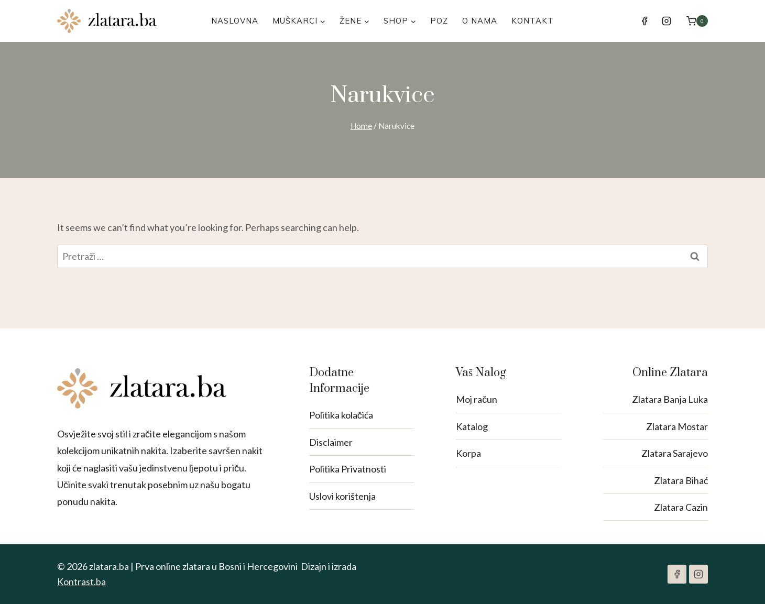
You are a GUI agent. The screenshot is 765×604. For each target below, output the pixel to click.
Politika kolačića (341, 415)
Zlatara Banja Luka (670, 399)
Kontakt (532, 21)
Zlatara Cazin (681, 507)
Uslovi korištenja (342, 496)
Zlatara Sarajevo (674, 453)
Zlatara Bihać (681, 480)
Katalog (472, 426)
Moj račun (476, 399)
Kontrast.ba (81, 581)
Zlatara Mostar (677, 426)
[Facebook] (644, 21)
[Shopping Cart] (697, 20)
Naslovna (234, 21)
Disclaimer (331, 442)
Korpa (468, 453)
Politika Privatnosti (347, 469)
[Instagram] (666, 21)
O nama (479, 21)
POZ (439, 21)
